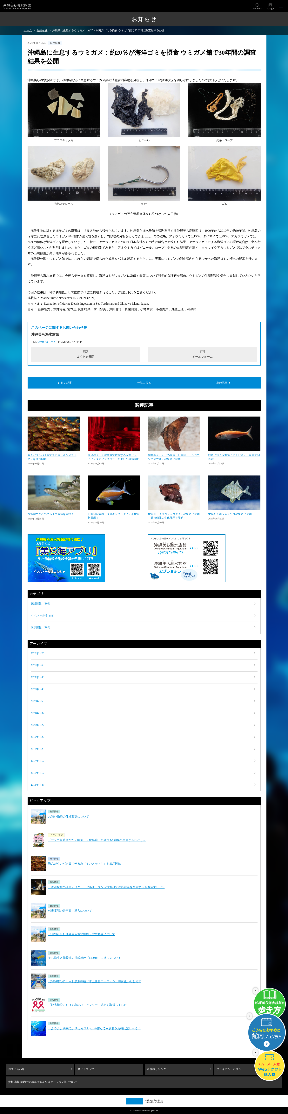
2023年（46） (39, 689)
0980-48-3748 (46, 341)
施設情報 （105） (41, 603)
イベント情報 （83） (43, 615)
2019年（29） (39, 736)
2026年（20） (39, 653)
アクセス (270, 9)
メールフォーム (202, 356)
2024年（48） (39, 677)
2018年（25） (39, 748)
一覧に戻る (144, 382)
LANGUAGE (257, 9)
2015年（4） (38, 784)
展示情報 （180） (41, 627)
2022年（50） (39, 701)
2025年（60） (39, 665)
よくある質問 (85, 356)
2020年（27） (39, 725)
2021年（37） (39, 713)
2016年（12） (39, 772)
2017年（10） (39, 760)
